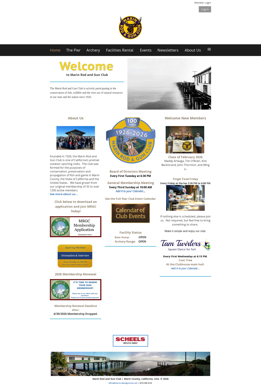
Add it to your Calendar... (185, 268)
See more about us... (64, 194)
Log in (205, 9)
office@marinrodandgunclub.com (123, 383)
